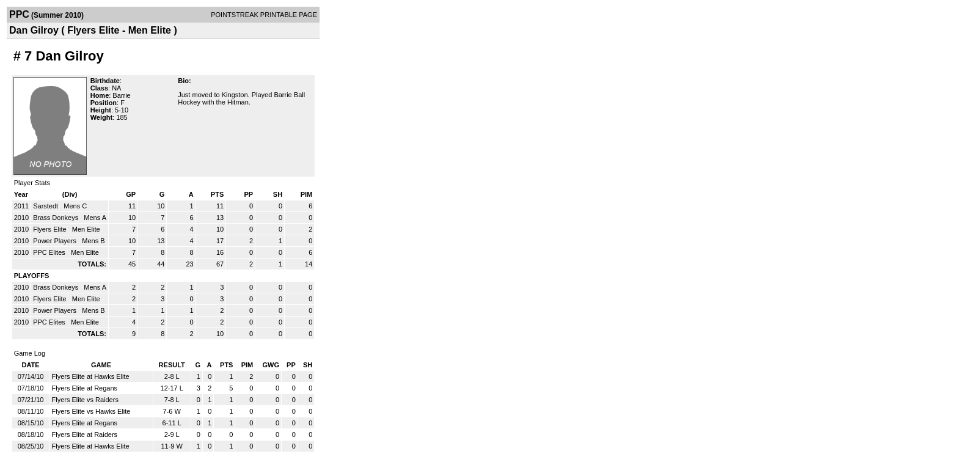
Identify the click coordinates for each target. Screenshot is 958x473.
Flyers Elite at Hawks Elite (90, 376)
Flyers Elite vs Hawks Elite (90, 411)
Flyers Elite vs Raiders (84, 399)
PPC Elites (50, 252)
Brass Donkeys (56, 217)
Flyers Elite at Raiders (84, 434)
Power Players (55, 240)
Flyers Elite (50, 229)
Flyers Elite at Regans (84, 388)
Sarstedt (46, 206)
